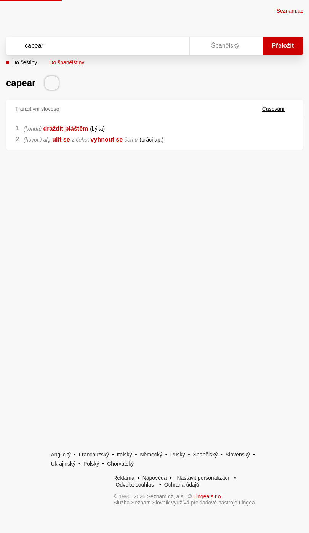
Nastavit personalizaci (203, 478)
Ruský (177, 455)
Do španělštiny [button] (66, 62)
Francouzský (94, 455)
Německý (151, 455)
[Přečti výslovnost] (51, 83)
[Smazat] (159, 46)
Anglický (61, 455)
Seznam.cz (290, 11)
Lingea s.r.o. (207, 496)
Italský (124, 455)
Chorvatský (120, 464)
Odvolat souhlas (135, 485)
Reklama (124, 478)
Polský (91, 464)
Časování (278, 109)
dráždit (53, 128)
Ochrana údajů (181, 485)
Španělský (205, 455)
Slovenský (238, 455)
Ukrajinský (63, 464)
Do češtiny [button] (24, 62)
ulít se (61, 139)
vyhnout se (107, 139)
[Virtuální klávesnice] (176, 46)
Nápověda (154, 478)
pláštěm (76, 128)
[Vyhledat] (87, 46)
